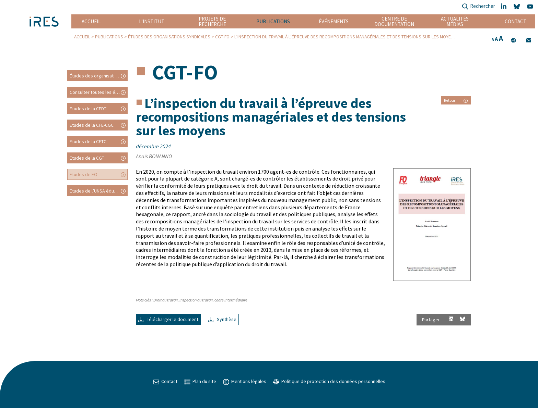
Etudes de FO (83, 174)
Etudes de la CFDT (88, 109)
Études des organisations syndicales (169, 37)
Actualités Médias (455, 21)
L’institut (151, 21)
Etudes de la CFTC (88, 141)
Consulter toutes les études (98, 92)
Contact (515, 21)
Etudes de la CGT (87, 158)
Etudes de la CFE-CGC (92, 125)
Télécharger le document (168, 319)
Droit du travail (165, 299)
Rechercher (478, 7)
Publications (273, 21)
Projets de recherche (212, 21)
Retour (456, 100)
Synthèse (222, 319)
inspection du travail (196, 299)
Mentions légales (244, 381)
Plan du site (200, 381)
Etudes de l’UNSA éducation (98, 191)
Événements (334, 21)
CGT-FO (222, 37)
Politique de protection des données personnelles (329, 381)
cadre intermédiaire (230, 299)
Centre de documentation (394, 21)
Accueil (91, 21)
